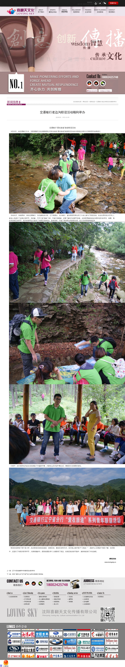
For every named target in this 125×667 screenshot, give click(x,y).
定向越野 (86, 601)
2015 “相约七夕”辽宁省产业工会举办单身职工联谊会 (27, 574)
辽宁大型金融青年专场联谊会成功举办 (23, 570)
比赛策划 (27, 596)
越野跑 (71, 599)
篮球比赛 (27, 604)
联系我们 (101, 596)
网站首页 (85, 101)
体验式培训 (57, 599)
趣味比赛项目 (43, 596)
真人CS (56, 604)
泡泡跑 (71, 601)
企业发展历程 (13, 596)
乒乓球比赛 (27, 599)
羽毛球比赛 (27, 601)
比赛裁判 (41, 604)
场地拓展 (56, 596)
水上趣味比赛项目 (44, 599)
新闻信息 (92, 101)
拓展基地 (56, 601)
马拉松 (71, 596)
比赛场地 (41, 601)
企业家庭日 (87, 604)
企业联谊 (86, 599)
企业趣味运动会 (88, 596)
